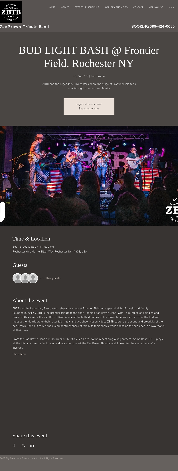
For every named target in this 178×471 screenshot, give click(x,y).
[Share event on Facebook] (14, 445)
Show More (20, 354)
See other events (89, 109)
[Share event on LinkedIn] (32, 445)
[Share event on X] (23, 445)
